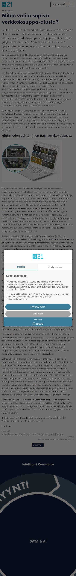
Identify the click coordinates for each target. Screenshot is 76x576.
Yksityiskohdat (55, 267)
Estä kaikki (38, 313)
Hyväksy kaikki (38, 306)
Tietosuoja (38, 319)
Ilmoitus (21, 266)
